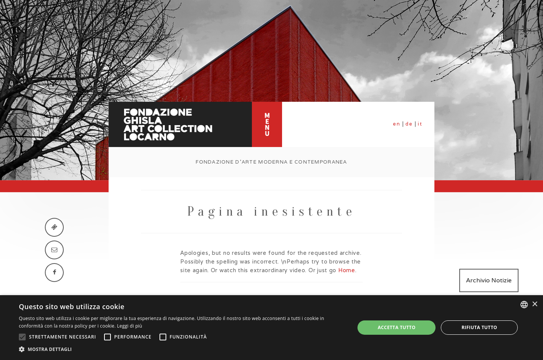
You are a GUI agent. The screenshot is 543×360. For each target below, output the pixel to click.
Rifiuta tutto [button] (479, 327)
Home (346, 270)
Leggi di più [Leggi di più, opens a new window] (129, 326)
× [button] (534, 304)
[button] (182, 349)
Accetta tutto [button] (397, 327)
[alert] (271, 327)
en (396, 124)
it (420, 124)
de (409, 124)
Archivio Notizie (489, 280)
